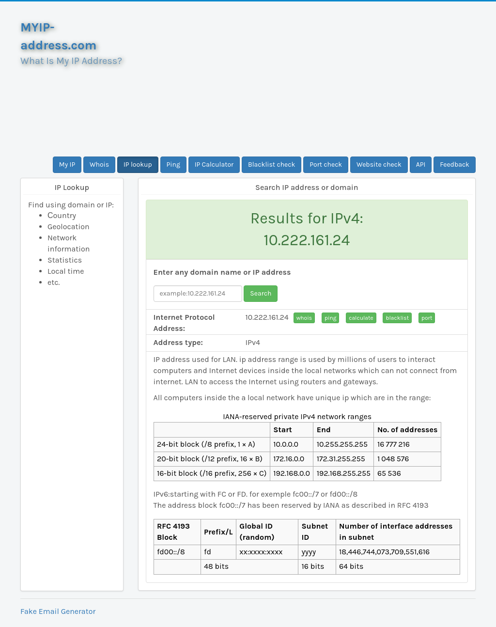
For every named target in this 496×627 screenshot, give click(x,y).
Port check (326, 164)
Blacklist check (271, 164)
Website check (379, 164)
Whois (99, 164)
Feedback (454, 164)
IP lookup (138, 164)
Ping (173, 164)
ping (331, 317)
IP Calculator (214, 164)
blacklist (397, 317)
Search (260, 293)
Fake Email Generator (57, 611)
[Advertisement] (307, 79)
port (426, 317)
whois (304, 317)
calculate (361, 317)
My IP (67, 164)
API (421, 164)
